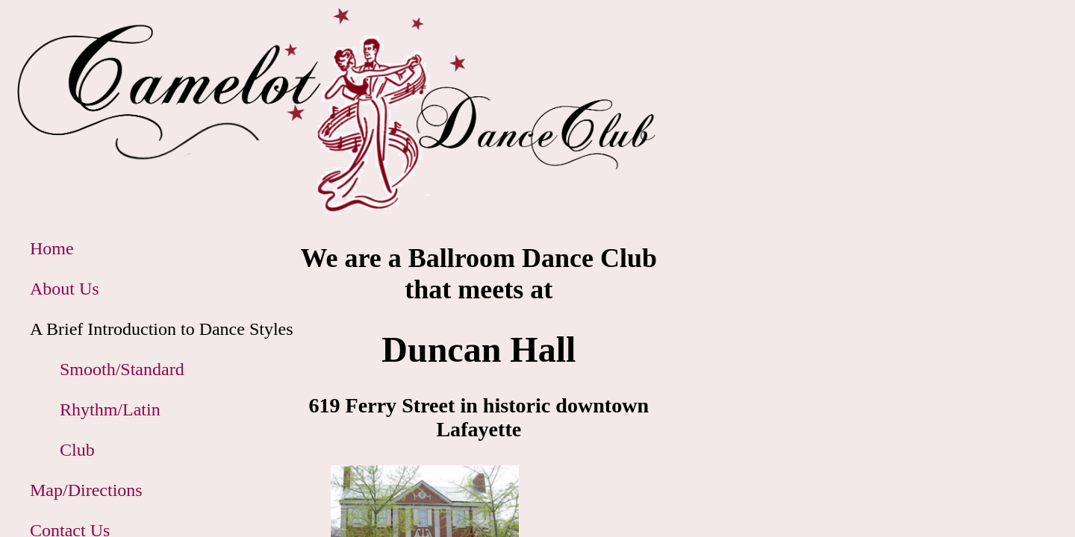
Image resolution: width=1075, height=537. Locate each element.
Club (77, 449)
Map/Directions (86, 490)
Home (52, 248)
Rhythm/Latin (110, 409)
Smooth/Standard (122, 369)
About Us (64, 288)
